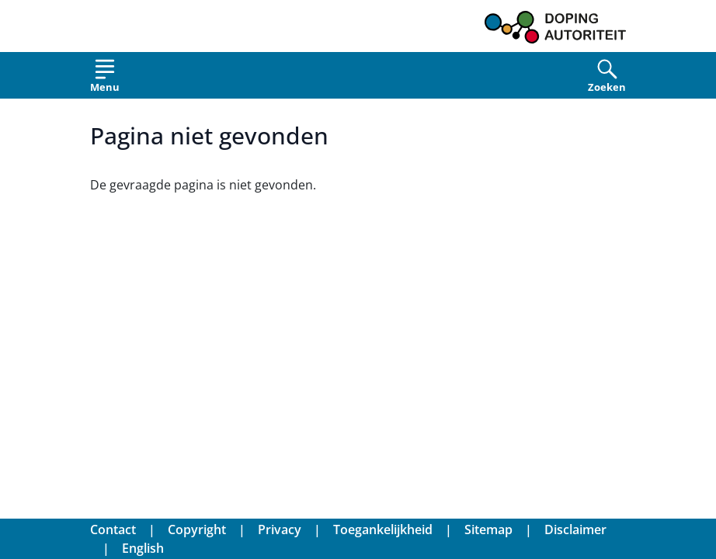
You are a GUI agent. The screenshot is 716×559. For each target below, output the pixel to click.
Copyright (197, 529)
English (143, 548)
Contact (113, 529)
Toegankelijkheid (383, 529)
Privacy (279, 529)
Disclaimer (575, 529)
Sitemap (488, 529)
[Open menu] (105, 79)
